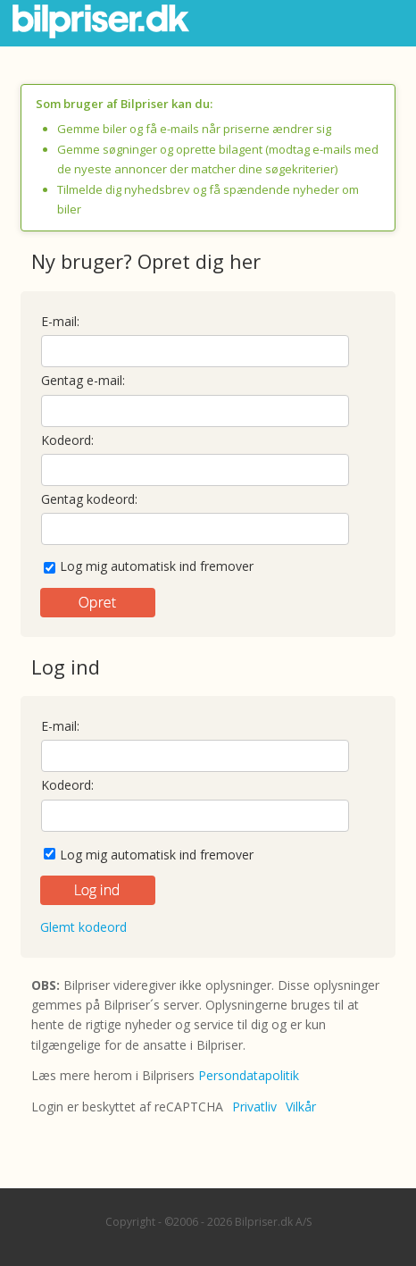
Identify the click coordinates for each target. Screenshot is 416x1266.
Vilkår (301, 1106)
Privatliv (254, 1106)
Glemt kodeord (83, 926)
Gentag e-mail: (83, 380)
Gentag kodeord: (89, 498)
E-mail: (60, 321)
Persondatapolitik (248, 1075)
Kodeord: (67, 440)
